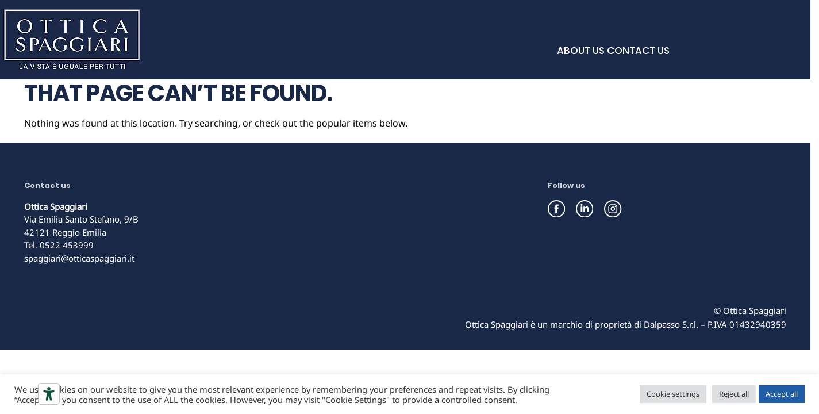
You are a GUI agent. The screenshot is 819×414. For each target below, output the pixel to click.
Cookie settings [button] (673, 394)
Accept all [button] (782, 394)
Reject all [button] (734, 394)
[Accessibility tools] (49, 394)
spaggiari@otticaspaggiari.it (79, 258)
